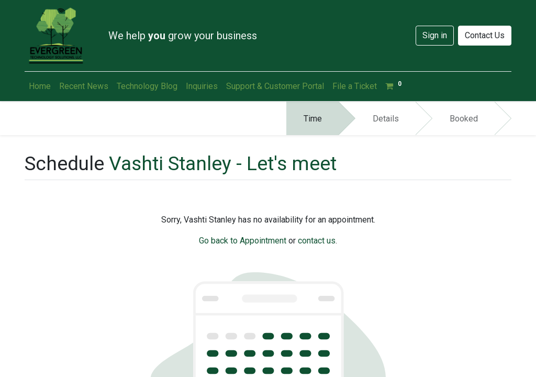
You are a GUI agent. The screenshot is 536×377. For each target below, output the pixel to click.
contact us (317, 241)
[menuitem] (40, 86)
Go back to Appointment (242, 241)
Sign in (434, 35)
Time (313, 119)
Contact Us (485, 35)
